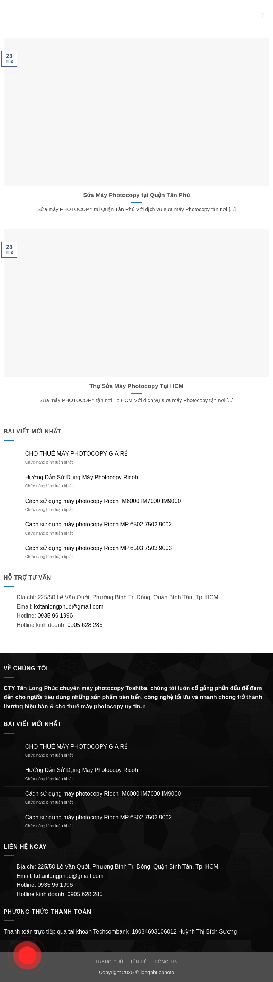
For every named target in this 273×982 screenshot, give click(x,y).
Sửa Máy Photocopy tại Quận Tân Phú (136, 195)
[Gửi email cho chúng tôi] (145, 706)
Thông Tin (165, 961)
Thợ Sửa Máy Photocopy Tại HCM (136, 386)
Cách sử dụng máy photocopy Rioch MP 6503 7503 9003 (98, 548)
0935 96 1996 (55, 616)
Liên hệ (138, 961)
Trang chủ (109, 961)
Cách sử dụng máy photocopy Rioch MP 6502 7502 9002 (98, 524)
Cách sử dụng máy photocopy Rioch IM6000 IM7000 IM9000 (103, 501)
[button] (8, 15)
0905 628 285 (84, 625)
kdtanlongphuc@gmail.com (67, 607)
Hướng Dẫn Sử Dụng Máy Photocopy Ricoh (81, 477)
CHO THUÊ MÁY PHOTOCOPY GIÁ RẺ (76, 454)
